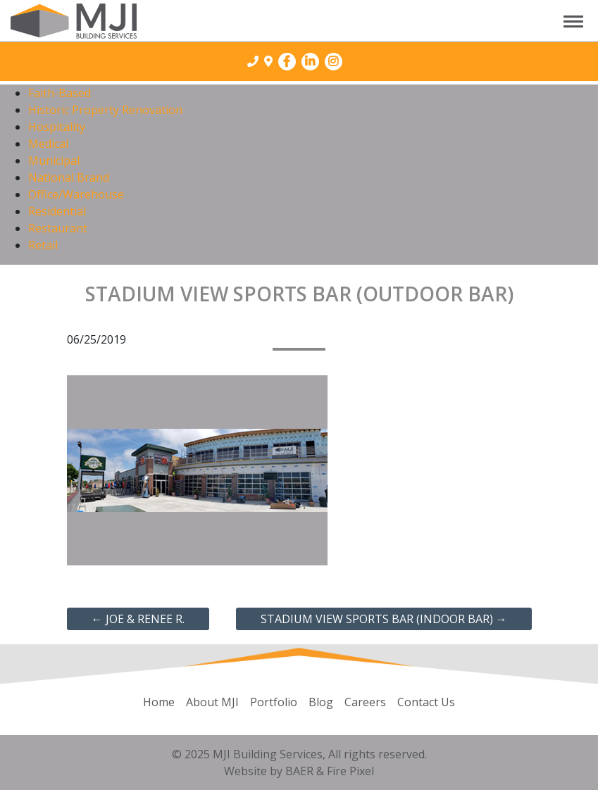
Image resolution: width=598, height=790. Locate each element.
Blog (321, 702)
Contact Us (426, 702)
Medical (48, 143)
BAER (299, 771)
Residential (57, 211)
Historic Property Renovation (105, 110)
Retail (43, 245)
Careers (365, 702)
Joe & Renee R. (138, 619)
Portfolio (273, 702)
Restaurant (57, 228)
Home (159, 702)
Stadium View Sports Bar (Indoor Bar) (384, 619)
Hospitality (56, 126)
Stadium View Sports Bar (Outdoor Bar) (299, 293)
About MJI (212, 702)
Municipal (54, 160)
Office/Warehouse (76, 194)
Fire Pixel (350, 771)
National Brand (68, 177)
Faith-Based (59, 93)
